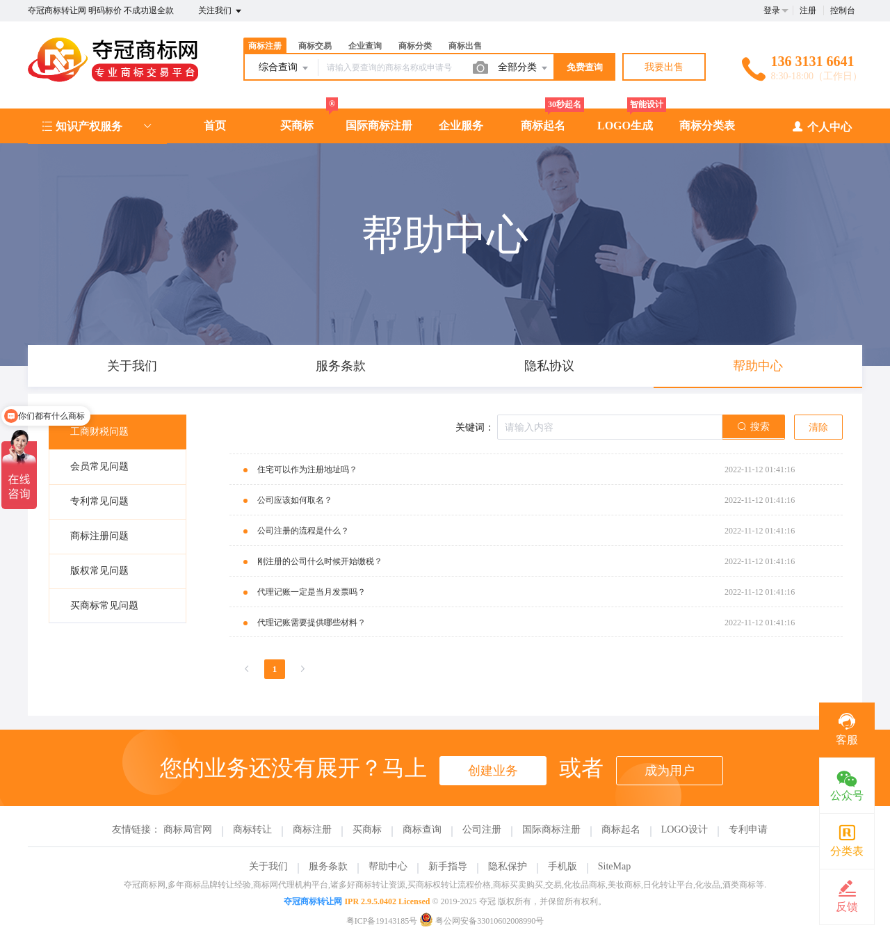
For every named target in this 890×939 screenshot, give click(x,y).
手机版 (562, 866)
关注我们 (220, 11)
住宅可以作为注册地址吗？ (307, 469)
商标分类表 (707, 125)
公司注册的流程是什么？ (303, 531)
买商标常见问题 (104, 605)
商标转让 (252, 829)
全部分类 (523, 68)
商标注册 (265, 46)
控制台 (842, 10)
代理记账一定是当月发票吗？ (311, 592)
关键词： (474, 427)
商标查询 (422, 829)
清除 (818, 427)
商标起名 (543, 125)
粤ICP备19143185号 (382, 921)
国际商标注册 (379, 125)
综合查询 (284, 68)
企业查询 (365, 46)
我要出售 (664, 67)
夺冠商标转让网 (313, 901)
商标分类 (415, 46)
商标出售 (465, 46)
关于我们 (268, 866)
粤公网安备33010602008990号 (481, 921)
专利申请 (748, 829)
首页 (215, 125)
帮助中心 (388, 866)
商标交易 (315, 46)
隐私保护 (507, 866)
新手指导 (447, 866)
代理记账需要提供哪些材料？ (311, 622)
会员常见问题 (99, 466)
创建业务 (493, 771)
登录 (771, 10)
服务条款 (328, 866)
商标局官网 (187, 829)
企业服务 (461, 125)
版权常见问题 (99, 570)
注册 (808, 10)
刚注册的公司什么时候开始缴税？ (319, 561)
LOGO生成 (625, 125)
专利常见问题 (99, 501)
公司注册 (481, 829)
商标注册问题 (99, 536)
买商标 (297, 125)
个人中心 (821, 126)
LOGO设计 (684, 829)
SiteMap (614, 866)
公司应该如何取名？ (294, 500)
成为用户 (670, 771)
